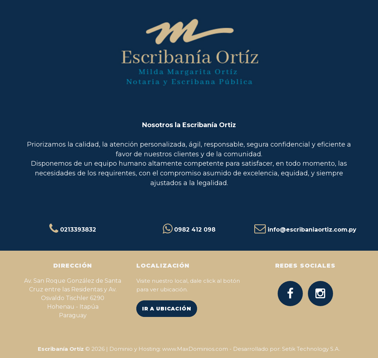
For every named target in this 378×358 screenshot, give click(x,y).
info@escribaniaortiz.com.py (312, 229)
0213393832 (78, 229)
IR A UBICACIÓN (166, 308)
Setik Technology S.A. (311, 348)
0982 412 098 (194, 229)
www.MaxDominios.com (195, 348)
